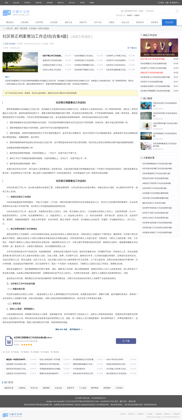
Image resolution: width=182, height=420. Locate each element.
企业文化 (58, 388)
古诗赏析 (54, 22)
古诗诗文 (27, 3)
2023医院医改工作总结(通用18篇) (84, 359)
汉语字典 (38, 3)
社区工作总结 (43, 28)
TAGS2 (26, 352)
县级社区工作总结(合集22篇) (53, 60)
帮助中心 (174, 3)
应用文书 (70, 388)
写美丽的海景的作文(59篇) (50, 369)
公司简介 (123, 414)
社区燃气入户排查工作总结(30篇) (117, 56)
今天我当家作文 (79, 369)
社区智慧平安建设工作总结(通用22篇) (85, 70)
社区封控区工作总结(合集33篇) (154, 188)
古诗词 (82, 3)
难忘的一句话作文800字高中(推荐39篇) (17, 359)
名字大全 (72, 3)
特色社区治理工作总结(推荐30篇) (155, 178)
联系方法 (131, 414)
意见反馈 (176, 414)
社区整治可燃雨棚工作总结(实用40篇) (85, 65)
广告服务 (149, 414)
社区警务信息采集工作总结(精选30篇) (157, 223)
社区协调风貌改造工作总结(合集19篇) (157, 164)
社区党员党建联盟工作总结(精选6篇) (117, 70)
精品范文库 (9, 388)
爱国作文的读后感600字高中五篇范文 (51, 373)
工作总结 (32, 28)
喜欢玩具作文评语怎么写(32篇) (84, 373)
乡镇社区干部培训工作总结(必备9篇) (156, 183)
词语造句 (154, 22)
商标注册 (132, 401)
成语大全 (61, 3)
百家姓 (91, 3)
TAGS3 (36, 352)
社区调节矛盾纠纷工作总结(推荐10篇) (157, 208)
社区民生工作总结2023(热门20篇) (117, 65)
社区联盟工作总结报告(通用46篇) (155, 193)
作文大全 (34, 388)
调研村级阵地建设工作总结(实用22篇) (84, 364)
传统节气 (83, 22)
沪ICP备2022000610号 (84, 401)
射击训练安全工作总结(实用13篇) (117, 373)
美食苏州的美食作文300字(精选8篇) (117, 364)
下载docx (133, 48)
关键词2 (137, 15)
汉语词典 (50, 3)
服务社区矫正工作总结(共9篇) (154, 203)
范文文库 (16, 3)
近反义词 (125, 22)
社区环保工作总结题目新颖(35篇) (155, 198)
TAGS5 (56, 352)
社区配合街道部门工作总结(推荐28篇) (53, 65)
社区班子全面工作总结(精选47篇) (155, 213)
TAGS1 (16, 352)
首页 (6, 3)
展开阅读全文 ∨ (76, 329)
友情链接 (158, 414)
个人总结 (82, 388)
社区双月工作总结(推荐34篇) (117, 60)
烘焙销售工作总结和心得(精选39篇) (17, 364)
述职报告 (46, 388)
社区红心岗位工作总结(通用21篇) (53, 70)
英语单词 (140, 22)
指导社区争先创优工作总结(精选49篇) (17, 369)
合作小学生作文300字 (114, 359)
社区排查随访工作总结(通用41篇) (85, 56)
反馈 (116, 401)
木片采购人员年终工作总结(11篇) (117, 369)
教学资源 (94, 388)
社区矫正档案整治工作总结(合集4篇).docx (33, 337)
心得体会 (22, 388)
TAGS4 (46, 352)
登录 (161, 3)
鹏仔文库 (123, 401)
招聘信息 (141, 414)
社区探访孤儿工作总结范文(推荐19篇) (85, 60)
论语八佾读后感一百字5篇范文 (51, 359)
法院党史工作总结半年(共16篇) (17, 373)
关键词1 (129, 15)
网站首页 (10, 22)
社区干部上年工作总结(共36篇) (53, 56)
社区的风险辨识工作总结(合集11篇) (156, 173)
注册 (167, 3)
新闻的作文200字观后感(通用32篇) (51, 364)
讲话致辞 (106, 388)
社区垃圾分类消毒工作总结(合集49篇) (157, 168)
